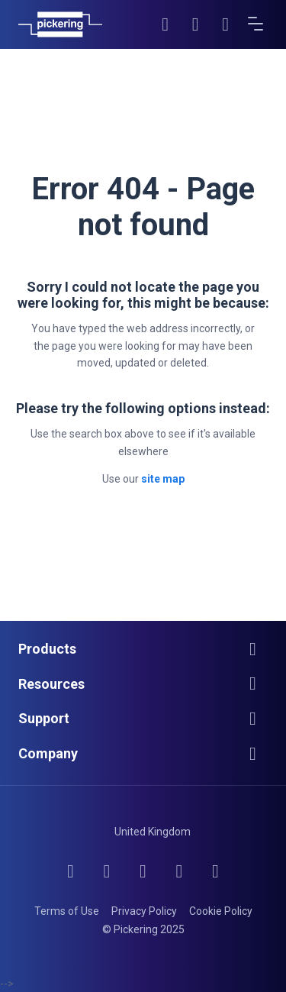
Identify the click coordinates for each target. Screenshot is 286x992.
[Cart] (226, 24)
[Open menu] (256, 24)
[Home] (60, 24)
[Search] (165, 24)
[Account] (196, 24)
